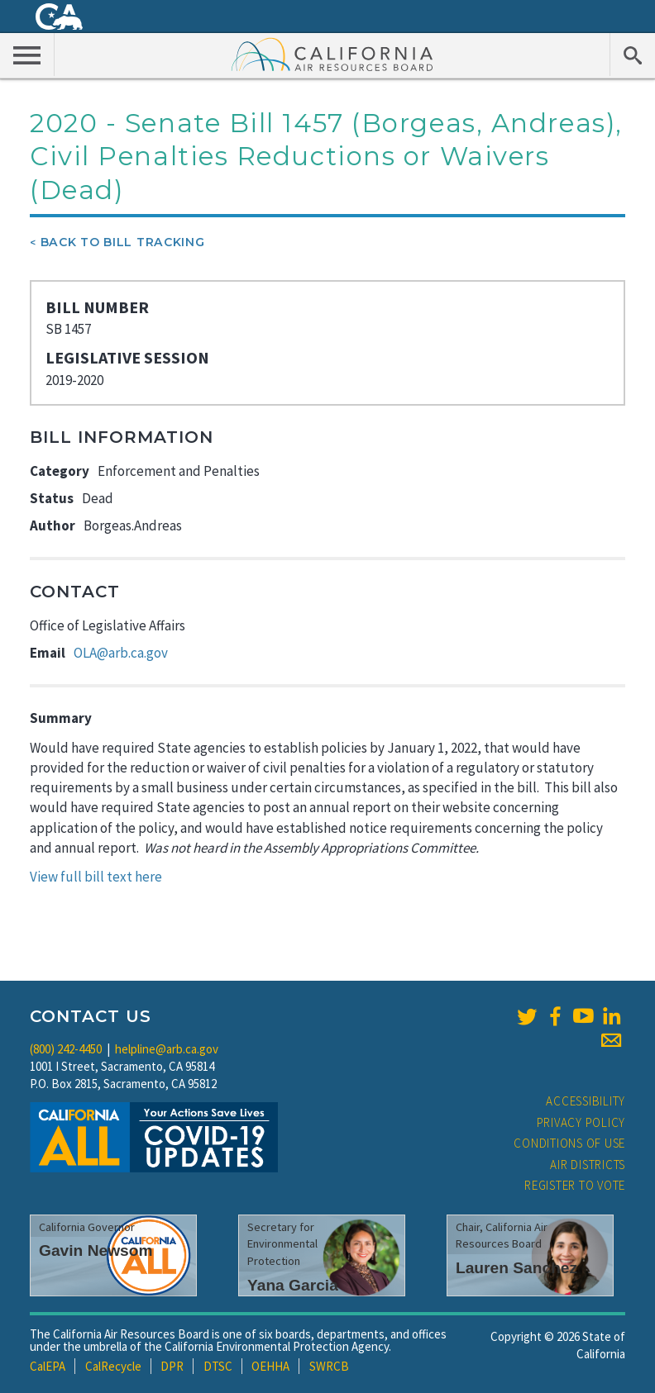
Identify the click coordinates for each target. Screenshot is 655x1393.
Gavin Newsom (96, 1250)
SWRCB (329, 1366)
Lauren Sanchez (516, 1268)
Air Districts (587, 1164)
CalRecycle (113, 1366)
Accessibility (585, 1101)
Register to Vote (574, 1185)
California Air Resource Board (332, 53)
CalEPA (47, 1366)
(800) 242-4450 (66, 1049)
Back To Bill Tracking (123, 242)
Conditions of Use (569, 1143)
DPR (172, 1366)
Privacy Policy (581, 1122)
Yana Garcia (292, 1285)
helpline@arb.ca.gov (166, 1049)
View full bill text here (96, 877)
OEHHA (270, 1366)
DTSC (217, 1366)
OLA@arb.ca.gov (121, 653)
